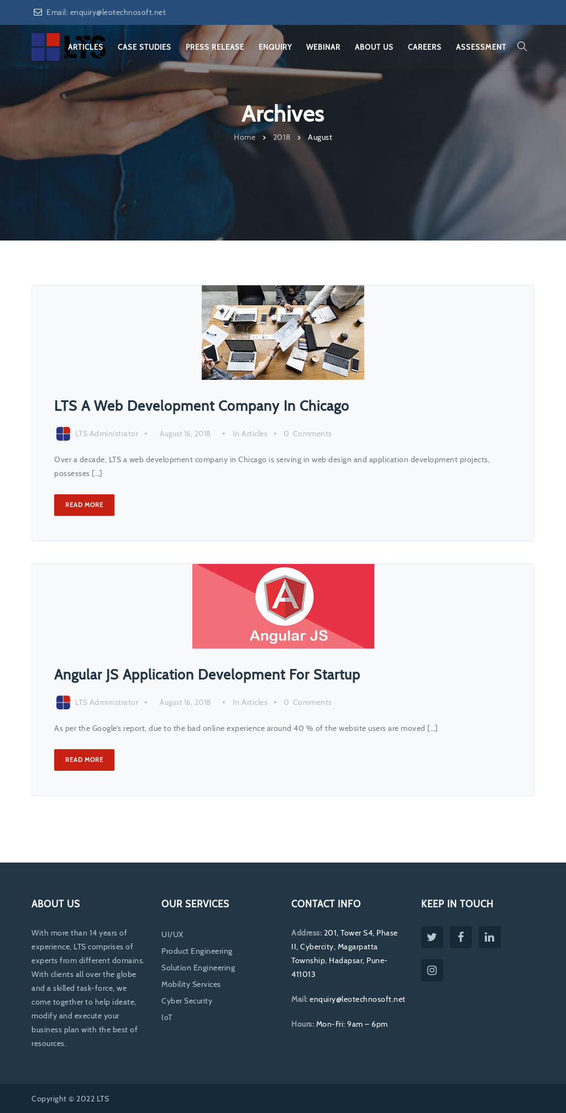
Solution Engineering (198, 968)
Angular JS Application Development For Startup (207, 674)
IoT (166, 1017)
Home (244, 137)
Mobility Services (191, 984)
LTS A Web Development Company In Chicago (201, 406)
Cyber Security (186, 1001)
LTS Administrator (107, 433)
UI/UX (172, 934)
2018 (282, 137)
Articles (255, 433)
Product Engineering (197, 951)
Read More (84, 505)
